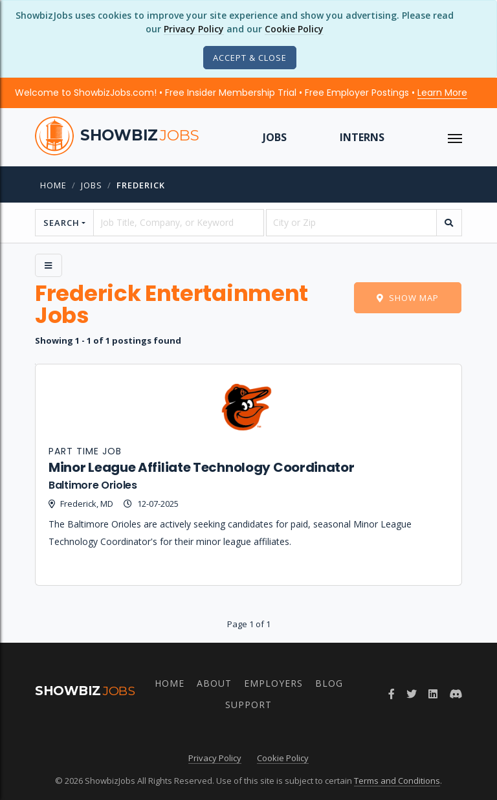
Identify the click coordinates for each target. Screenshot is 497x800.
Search (61, 222)
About (214, 683)
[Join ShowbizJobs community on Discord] (455, 694)
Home (53, 185)
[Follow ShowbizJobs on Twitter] (411, 694)
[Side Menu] (48, 265)
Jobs (275, 137)
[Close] (249, 57)
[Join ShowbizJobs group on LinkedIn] (432, 694)
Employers (273, 683)
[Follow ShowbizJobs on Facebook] (391, 694)
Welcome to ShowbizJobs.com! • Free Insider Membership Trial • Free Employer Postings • (241, 92)
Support (248, 704)
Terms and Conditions (397, 780)
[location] (351, 222)
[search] (449, 222)
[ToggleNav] (455, 137)
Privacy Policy (194, 29)
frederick (140, 185)
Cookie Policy (294, 29)
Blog (329, 683)
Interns (362, 137)
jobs (91, 185)
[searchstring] (178, 222)
